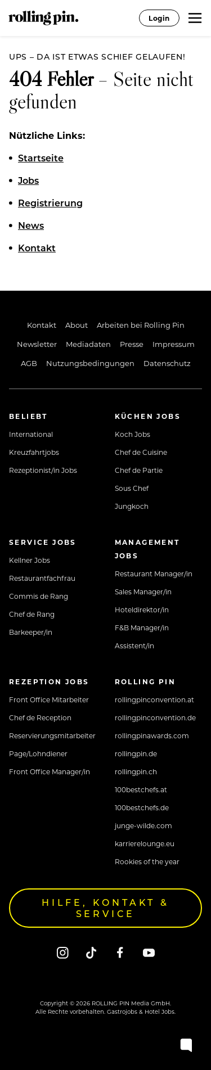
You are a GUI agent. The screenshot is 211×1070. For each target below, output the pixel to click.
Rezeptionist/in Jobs (43, 470)
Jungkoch (132, 506)
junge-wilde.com (143, 825)
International (31, 434)
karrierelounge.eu (144, 843)
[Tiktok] (91, 952)
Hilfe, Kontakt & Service (105, 907)
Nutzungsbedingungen (90, 363)
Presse (131, 344)
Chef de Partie (139, 470)
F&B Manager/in (142, 627)
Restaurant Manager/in (153, 573)
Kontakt (41, 324)
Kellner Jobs (29, 560)
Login (159, 17)
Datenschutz (167, 363)
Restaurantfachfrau (42, 578)
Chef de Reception (40, 717)
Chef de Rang (32, 614)
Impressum (173, 344)
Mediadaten (88, 344)
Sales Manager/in (143, 591)
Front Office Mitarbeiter (49, 699)
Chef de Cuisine (141, 452)
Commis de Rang (38, 596)
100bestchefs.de (142, 807)
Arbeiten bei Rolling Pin (141, 324)
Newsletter (37, 344)
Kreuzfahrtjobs (34, 452)
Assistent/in (134, 645)
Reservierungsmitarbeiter (52, 735)
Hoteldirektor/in (142, 609)
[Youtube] (149, 952)
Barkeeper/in (30, 631)
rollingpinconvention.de (155, 717)
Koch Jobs (132, 434)
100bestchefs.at (141, 789)
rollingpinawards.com (152, 735)
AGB (29, 363)
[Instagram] (63, 952)
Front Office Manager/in (49, 771)
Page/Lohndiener (38, 753)
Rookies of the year (147, 861)
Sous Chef (132, 488)
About (76, 324)
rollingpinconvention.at (154, 699)
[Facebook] (120, 952)
